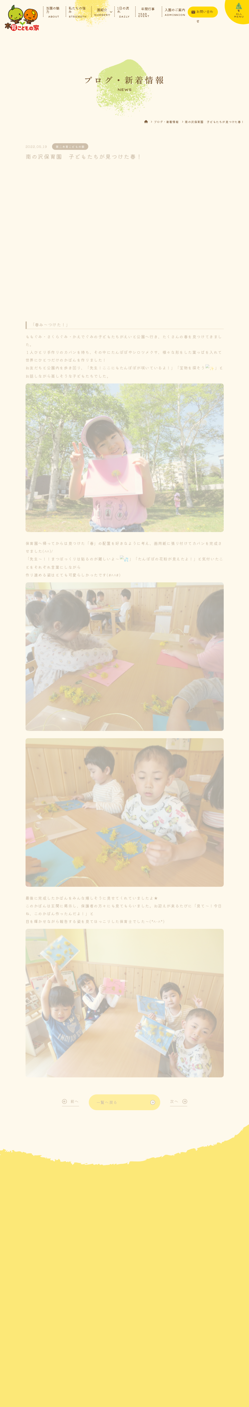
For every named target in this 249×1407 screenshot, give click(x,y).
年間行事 (147, 12)
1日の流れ (123, 12)
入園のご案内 (175, 11)
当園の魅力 (53, 12)
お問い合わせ (204, 13)
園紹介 (102, 11)
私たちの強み (78, 12)
